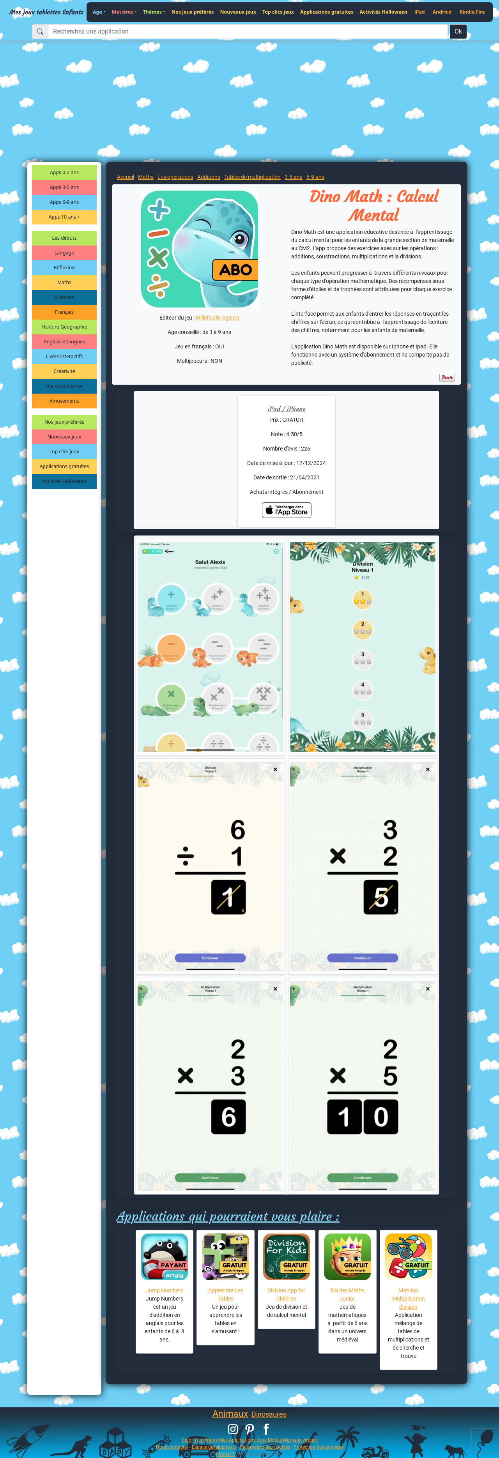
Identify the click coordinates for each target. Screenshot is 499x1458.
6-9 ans (315, 177)
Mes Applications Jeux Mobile (250, 1440)
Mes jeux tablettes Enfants (46, 12)
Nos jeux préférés (193, 12)
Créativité (64, 371)
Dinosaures (269, 1414)
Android (442, 12)
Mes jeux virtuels (300, 1440)
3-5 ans (294, 177)
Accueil (125, 177)
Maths (64, 282)
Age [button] (97, 12)
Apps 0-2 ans (64, 172)
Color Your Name (200, 1440)
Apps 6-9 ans (64, 202)
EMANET (225, 1454)
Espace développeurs (214, 1447)
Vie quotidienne (64, 386)
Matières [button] (122, 12)
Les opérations (175, 177)
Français (64, 312)
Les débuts (64, 238)
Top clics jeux (278, 12)
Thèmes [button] (152, 12)
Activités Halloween (383, 12)
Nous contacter (172, 1447)
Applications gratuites (326, 12)
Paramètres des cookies (265, 1447)
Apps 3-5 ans (64, 187)
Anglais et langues (64, 341)
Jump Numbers (164, 1290)
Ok (458, 31)
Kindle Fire (472, 12)
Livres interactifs (64, 356)
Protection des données (318, 1447)
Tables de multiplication (252, 177)
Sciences (64, 297)
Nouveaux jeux (238, 12)
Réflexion (64, 267)
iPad (419, 12)
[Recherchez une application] (248, 31)
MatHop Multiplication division (408, 1298)
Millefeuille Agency (218, 318)
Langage (64, 252)
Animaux (230, 1414)
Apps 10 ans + (64, 217)
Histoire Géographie (64, 326)
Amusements (65, 401)
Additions (208, 177)
